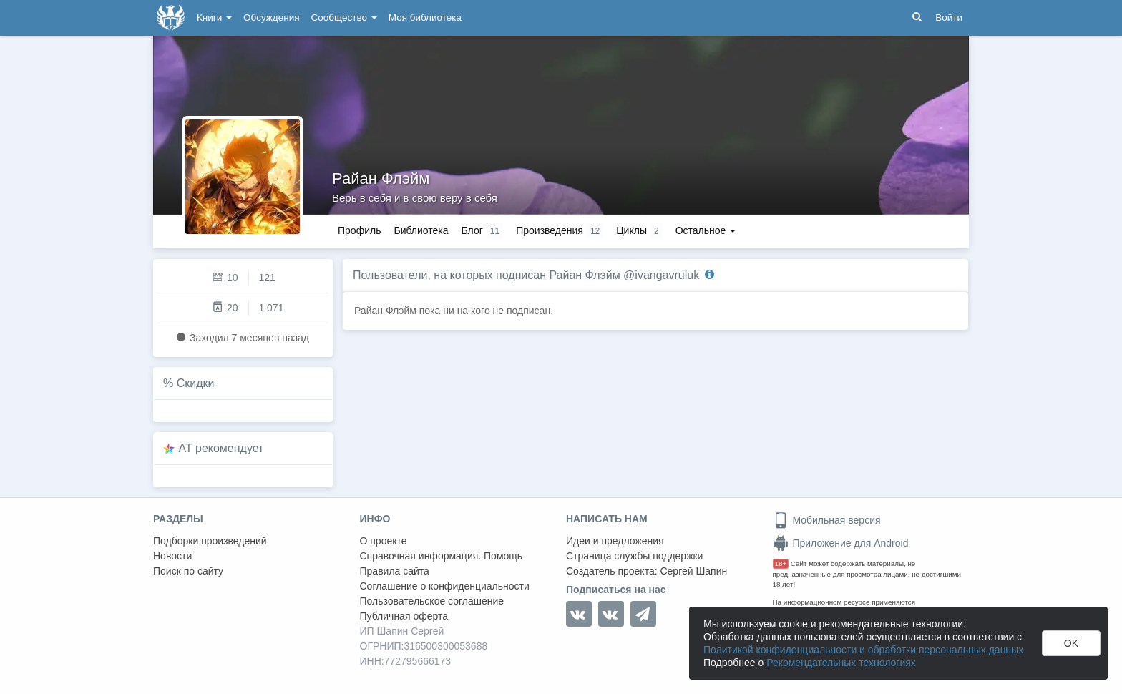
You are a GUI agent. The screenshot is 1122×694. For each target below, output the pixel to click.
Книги (214, 17)
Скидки (196, 383)
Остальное (705, 230)
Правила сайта (394, 571)
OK (1071, 643)
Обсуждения (271, 17)
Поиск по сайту (188, 571)
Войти (948, 17)
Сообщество (344, 17)
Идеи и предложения (615, 541)
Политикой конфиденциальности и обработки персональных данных (863, 649)
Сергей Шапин (693, 571)
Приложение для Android (841, 543)
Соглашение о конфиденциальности (445, 586)
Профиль (359, 230)
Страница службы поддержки (634, 556)
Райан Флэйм (380, 178)
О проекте (383, 541)
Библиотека (421, 230)
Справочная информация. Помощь (441, 556)
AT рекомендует (221, 448)
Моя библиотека (425, 17)
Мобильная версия (827, 520)
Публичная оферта (404, 616)
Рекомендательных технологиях (841, 662)
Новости (172, 556)
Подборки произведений (210, 541)
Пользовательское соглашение (432, 601)
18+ (781, 563)
